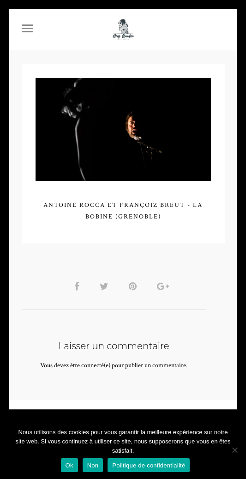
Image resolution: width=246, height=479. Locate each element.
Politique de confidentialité (148, 465)
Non (93, 465)
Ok (69, 465)
